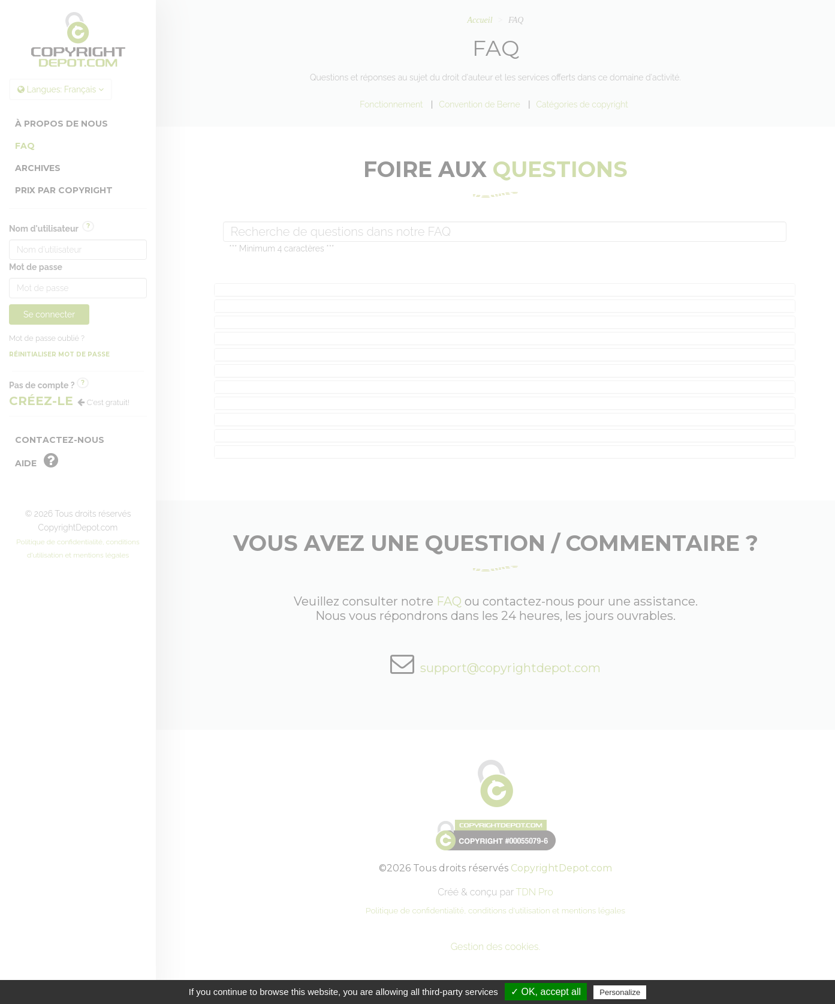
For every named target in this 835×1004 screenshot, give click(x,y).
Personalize (619, 992)
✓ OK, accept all (546, 992)
